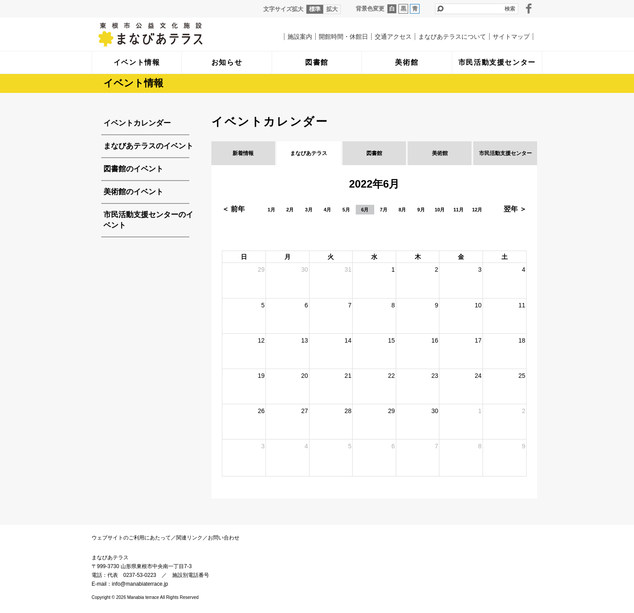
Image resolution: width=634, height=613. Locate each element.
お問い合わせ (224, 538)
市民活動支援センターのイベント (148, 219)
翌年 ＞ (515, 209)
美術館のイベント (133, 192)
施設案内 (300, 36)
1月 (271, 209)
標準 (315, 9)
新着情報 (243, 153)
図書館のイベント (133, 169)
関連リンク (189, 538)
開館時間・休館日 (343, 36)
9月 (421, 209)
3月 (309, 209)
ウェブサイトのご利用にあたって (131, 538)
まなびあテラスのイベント (148, 146)
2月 (290, 209)
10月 (440, 209)
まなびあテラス (169, 34)
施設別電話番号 (190, 575)
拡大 (332, 9)
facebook (528, 8)
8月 (402, 209)
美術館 (440, 153)
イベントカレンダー (137, 123)
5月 (346, 209)
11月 (458, 209)
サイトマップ (511, 36)
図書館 (374, 153)
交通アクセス (393, 36)
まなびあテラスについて (452, 36)
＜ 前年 (233, 209)
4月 (327, 209)
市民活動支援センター (505, 153)
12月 (477, 209)
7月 (383, 209)
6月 (365, 209)
